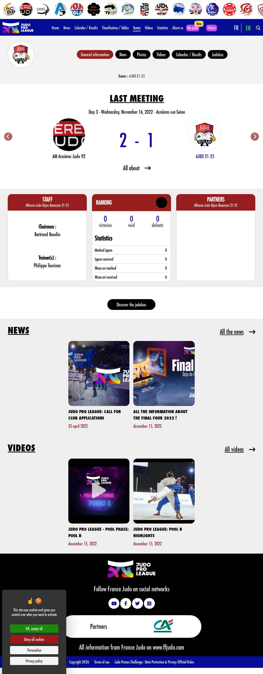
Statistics (162, 27)
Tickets (212, 27)
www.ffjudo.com (168, 647)
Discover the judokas (131, 304)
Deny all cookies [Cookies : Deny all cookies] (34, 639)
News (66, 27)
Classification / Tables (115, 27)
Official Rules (185, 661)
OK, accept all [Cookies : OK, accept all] (34, 628)
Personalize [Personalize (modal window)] (34, 650)
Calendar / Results (86, 27)
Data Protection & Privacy (161, 661)
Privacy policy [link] (34, 660)
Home (55, 27)
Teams (136, 27)
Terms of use (101, 661)
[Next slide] (255, 136)
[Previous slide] (8, 136)
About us (177, 27)
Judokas (217, 54)
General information (95, 54)
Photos (141, 54)
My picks (192, 27)
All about (137, 168)
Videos (149, 27)
